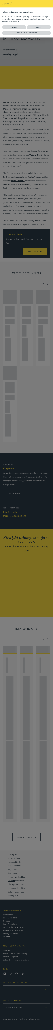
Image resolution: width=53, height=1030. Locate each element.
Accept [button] (39, 27)
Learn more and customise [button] (26, 33)
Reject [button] (14, 27)
